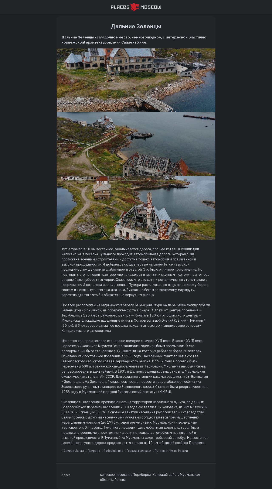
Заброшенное (113, 451)
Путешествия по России (171, 451)
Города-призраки (139, 451)
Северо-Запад (74, 451)
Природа (94, 451)
